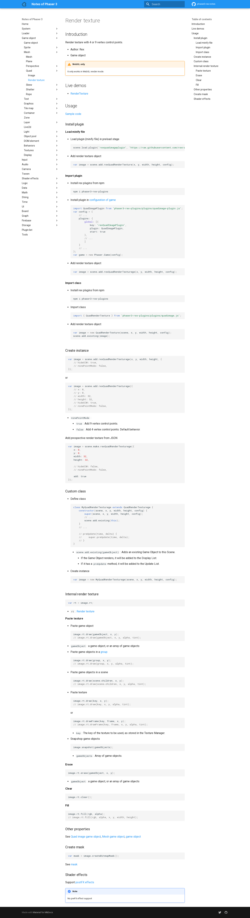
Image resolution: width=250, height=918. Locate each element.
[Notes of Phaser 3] (23, 4)
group (104, 652)
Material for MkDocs (43, 912)
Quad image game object (86, 836)
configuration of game (102, 200)
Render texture (85, 611)
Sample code (73, 114)
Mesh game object (113, 836)
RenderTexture (79, 93)
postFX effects (85, 882)
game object (133, 836)
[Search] (164, 4)
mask (74, 864)
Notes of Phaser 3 (32, 19)
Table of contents (202, 19)
